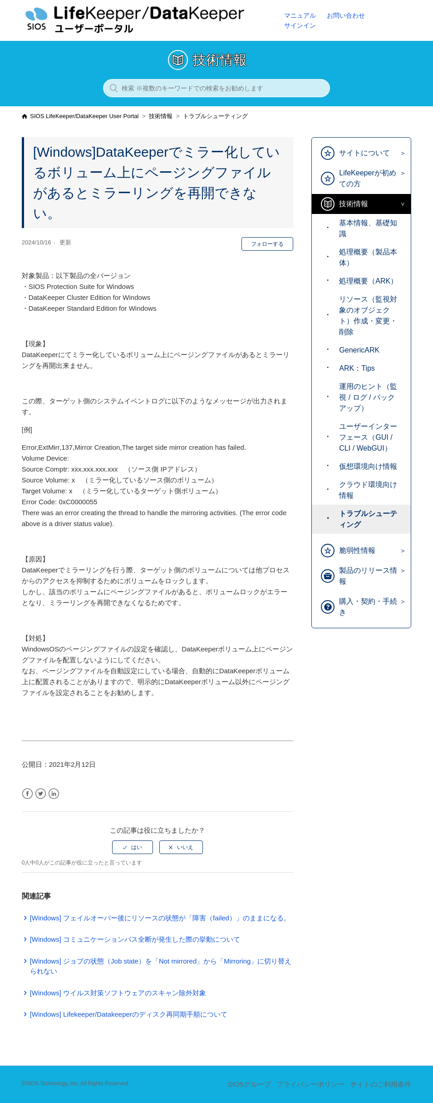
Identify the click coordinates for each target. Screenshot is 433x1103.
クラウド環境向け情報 (368, 490)
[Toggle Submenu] (400, 153)
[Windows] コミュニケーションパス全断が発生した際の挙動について (135, 939)
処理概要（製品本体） (368, 257)
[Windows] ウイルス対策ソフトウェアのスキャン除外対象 (118, 993)
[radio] (132, 847)
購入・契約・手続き (368, 606)
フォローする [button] (267, 244)
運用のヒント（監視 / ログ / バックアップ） (368, 397)
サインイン (300, 25)
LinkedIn (53, 794)
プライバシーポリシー (310, 1084)
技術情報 (160, 116)
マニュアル (300, 15)
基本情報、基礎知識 (368, 228)
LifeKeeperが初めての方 (367, 178)
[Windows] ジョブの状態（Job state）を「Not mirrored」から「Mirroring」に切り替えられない (161, 966)
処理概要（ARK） (368, 281)
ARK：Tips (357, 368)
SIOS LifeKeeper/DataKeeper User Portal (84, 116)
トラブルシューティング (215, 116)
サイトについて (364, 153)
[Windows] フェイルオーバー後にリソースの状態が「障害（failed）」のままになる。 (160, 918)
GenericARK (359, 350)
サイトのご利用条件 (380, 1084)
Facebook (27, 794)
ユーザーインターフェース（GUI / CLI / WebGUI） (368, 437)
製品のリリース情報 (368, 575)
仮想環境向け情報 (368, 466)
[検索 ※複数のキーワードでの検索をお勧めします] (216, 88)
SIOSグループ (249, 1084)
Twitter (40, 794)
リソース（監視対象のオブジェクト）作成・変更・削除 (368, 315)
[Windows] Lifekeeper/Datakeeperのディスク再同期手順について (128, 1014)
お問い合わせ (346, 15)
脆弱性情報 (357, 550)
